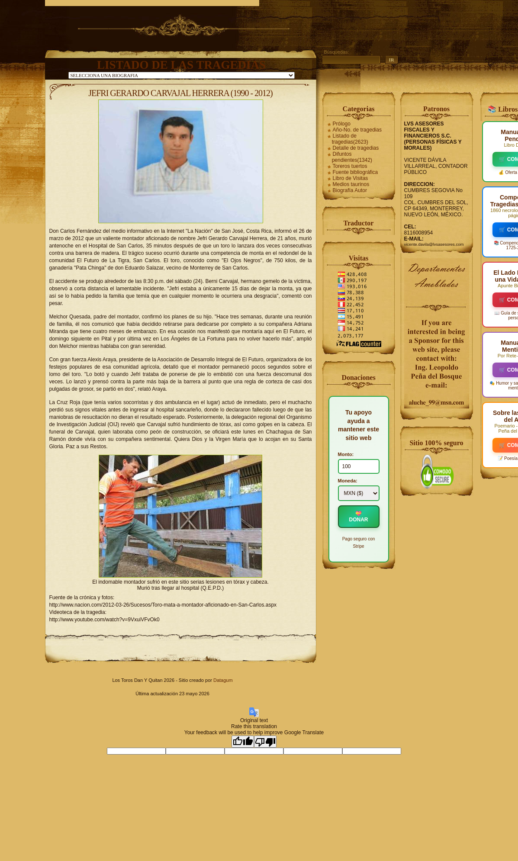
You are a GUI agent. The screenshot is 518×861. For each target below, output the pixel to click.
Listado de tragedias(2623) (350, 139)
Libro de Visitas (350, 178)
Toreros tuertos (350, 166)
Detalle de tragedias (356, 148)
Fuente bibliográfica (355, 172)
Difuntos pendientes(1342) (352, 157)
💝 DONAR (358, 517)
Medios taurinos (351, 184)
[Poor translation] (265, 742)
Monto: (346, 454)
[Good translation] (243, 742)
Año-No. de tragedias (357, 130)
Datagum (223, 680)
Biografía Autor (350, 190)
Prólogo (342, 124)
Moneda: (347, 480)
